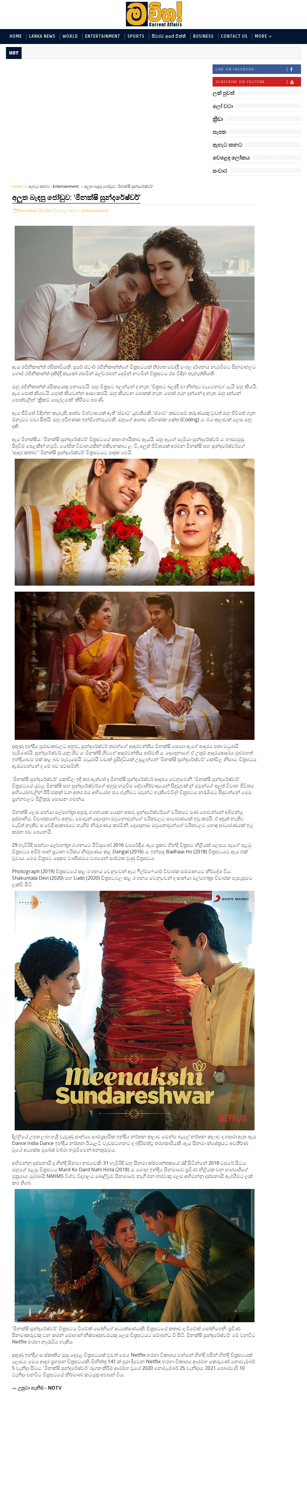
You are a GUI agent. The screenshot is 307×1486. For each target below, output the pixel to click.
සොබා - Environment (271, 249)
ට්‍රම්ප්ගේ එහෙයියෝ (264, 411)
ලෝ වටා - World (232, 199)
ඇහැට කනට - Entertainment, (83, 90)
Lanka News (42, 36)
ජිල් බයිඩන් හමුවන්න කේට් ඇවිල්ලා (266, 390)
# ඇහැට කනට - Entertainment (52, 1414)
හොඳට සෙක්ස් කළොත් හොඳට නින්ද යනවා (267, 511)
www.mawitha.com (74, 1482)
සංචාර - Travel (265, 268)
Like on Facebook (258, 71)
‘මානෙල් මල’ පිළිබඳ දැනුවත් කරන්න (264, 293)
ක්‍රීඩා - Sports (229, 249)
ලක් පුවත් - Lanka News (238, 209)
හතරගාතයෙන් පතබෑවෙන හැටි (259, 463)
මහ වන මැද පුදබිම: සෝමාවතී (264, 317)
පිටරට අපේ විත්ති (169, 36)
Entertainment (102, 36)
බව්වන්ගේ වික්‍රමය (262, 484)
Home (16, 36)
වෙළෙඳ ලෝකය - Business (241, 259)
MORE (261, 36)
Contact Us (234, 36)
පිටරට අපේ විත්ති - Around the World (253, 239)
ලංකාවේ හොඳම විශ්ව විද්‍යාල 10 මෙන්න (266, 366)
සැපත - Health (229, 268)
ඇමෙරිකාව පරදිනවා (265, 339)
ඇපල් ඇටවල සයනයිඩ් (268, 436)
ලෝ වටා (286, 186)
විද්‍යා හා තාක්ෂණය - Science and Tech (253, 229)
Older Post (192, 1467)
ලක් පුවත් (257, 186)
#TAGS (227, 186)
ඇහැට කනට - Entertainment (53, 67)
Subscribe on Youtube (258, 83)
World (70, 36)
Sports (136, 36)
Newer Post (24, 1467)
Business (203, 36)
